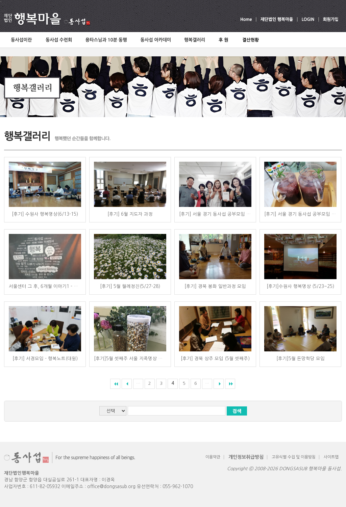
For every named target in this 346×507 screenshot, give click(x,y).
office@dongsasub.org (111, 486)
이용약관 (212, 457)
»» (230, 384)
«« (115, 384)
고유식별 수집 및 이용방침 (294, 457)
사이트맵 (331, 457)
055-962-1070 (178, 486)
